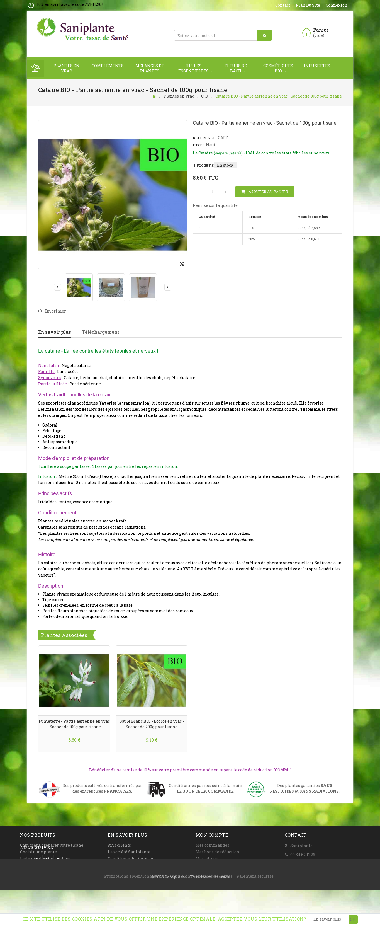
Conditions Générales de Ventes (201, 908)
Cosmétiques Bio (278, 68)
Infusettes (317, 65)
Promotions (116, 908)
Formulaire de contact (312, 863)
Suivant (168, 287)
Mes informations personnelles (227, 865)
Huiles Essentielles (193, 68)
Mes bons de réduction (217, 852)
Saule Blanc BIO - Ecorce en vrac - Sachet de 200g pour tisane (152, 723)
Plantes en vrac (66, 68)
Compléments (108, 65)
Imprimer (55, 311)
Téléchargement (100, 332)
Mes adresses (208, 858)
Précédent (57, 287)
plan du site (308, 5)
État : (198, 144)
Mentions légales (149, 908)
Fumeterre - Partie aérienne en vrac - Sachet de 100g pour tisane (74, 723)
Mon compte (212, 835)
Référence (204, 137)
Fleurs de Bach (236, 68)
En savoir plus (54, 332)
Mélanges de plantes (149, 68)
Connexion (336, 5)
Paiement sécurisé (255, 908)
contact (282, 5)
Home (35, 68)
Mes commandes (212, 845)
